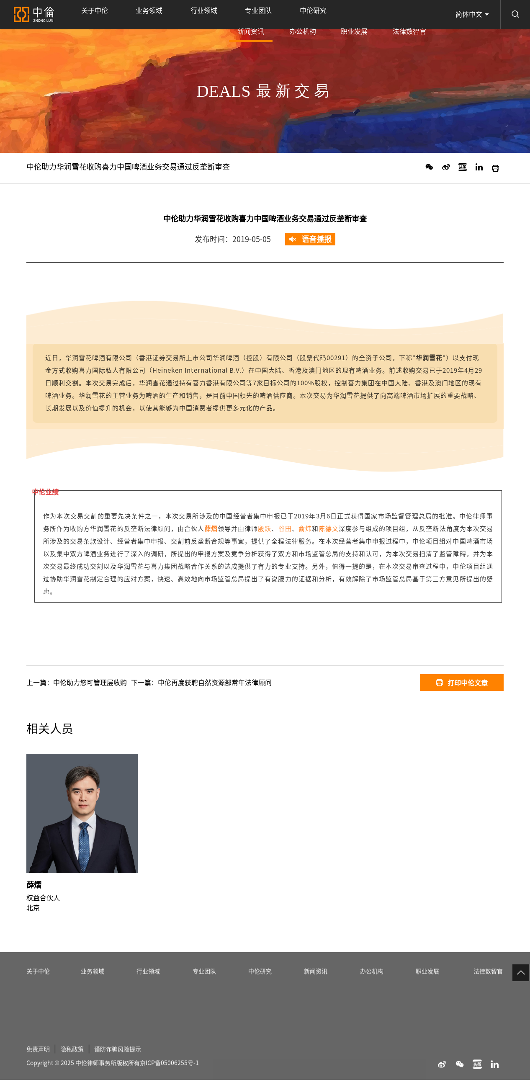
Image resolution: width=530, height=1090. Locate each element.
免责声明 (39, 1076)
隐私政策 (77, 1076)
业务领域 (124, 14)
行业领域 (162, 14)
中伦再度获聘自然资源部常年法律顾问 (215, 682)
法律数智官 (418, 14)
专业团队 (199, 14)
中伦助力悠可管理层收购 (90, 682)
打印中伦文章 (462, 682)
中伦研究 (237, 14)
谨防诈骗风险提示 (127, 1076)
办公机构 (344, 14)
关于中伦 (86, 14)
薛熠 (33, 906)
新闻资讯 (309, 20)
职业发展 (379, 14)
